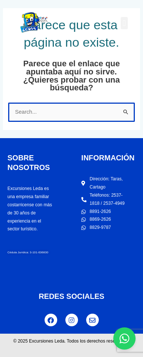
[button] (124, 23)
